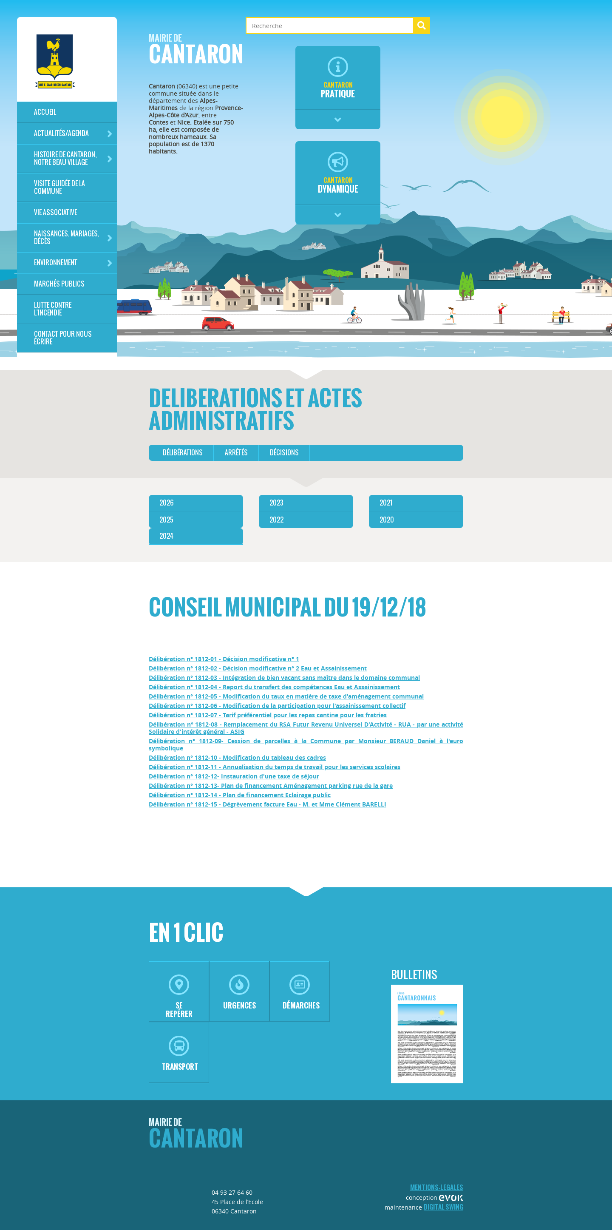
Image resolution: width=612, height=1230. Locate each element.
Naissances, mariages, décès (73, 237)
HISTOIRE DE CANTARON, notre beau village (73, 158)
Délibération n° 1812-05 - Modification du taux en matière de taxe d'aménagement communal (286, 696)
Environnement (73, 263)
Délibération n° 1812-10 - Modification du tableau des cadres (237, 757)
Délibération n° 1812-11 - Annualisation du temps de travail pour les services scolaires (274, 767)
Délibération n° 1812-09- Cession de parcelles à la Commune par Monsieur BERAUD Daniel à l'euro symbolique (306, 744)
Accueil (45, 112)
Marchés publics (59, 284)
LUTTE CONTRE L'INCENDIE (52, 309)
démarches (301, 992)
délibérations (183, 452)
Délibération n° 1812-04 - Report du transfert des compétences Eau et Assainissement (274, 687)
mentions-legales (436, 1187)
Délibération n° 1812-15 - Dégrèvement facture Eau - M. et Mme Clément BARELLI (267, 804)
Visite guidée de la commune (59, 187)
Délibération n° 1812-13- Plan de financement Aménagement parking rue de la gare (271, 785)
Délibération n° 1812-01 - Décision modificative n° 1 (224, 659)
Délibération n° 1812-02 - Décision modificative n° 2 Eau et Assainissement (258, 668)
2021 (386, 503)
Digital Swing (443, 1207)
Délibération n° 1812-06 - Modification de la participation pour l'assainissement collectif (277, 706)
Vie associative (55, 212)
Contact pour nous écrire (63, 338)
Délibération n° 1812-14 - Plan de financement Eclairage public (240, 795)
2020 (387, 520)
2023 (276, 503)
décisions (284, 452)
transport (180, 1054)
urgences (239, 992)
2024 (166, 536)
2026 (166, 503)
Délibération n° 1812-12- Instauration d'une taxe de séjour (234, 776)
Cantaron (196, 51)
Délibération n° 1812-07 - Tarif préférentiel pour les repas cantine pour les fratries (268, 715)
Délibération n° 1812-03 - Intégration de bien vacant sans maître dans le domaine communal (284, 677)
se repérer (179, 996)
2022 (276, 520)
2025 (166, 520)
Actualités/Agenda (73, 133)
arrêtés (236, 452)
